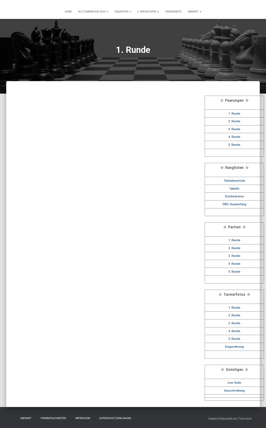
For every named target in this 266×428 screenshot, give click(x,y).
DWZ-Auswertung (234, 204)
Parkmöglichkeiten (52, 418)
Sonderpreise (234, 196)
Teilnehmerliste (234, 180)
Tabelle (234, 188)
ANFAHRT (194, 11)
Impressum (81, 418)
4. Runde (234, 137)
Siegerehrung (234, 346)
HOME (68, 11)
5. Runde (234, 144)
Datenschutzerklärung (114, 418)
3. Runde (234, 129)
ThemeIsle (244, 418)
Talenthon (122, 11)
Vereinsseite (173, 11)
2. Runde (234, 121)
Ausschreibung (234, 390)
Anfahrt (24, 418)
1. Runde (234, 113)
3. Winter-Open (148, 11)
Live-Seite (234, 382)
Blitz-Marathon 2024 (93, 11)
